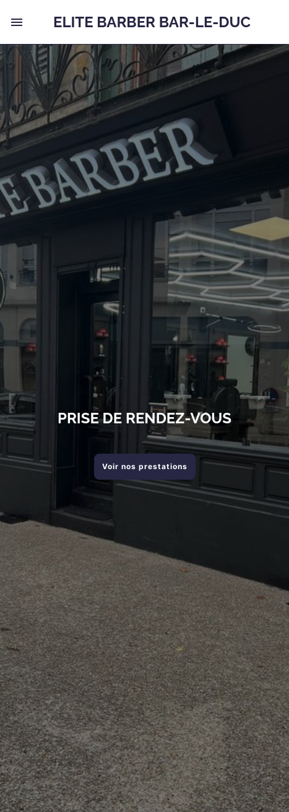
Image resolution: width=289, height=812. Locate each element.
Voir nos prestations (145, 466)
